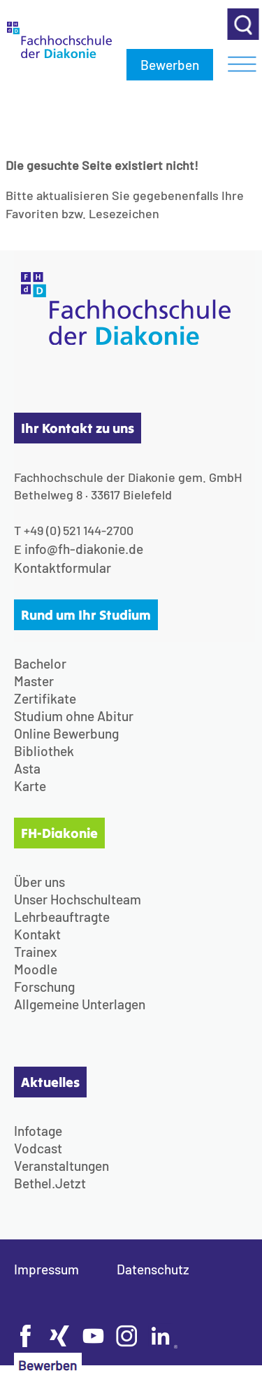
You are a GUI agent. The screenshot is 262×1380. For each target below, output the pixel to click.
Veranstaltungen (61, 1166)
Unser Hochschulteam (77, 899)
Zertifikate (45, 698)
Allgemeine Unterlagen (79, 1004)
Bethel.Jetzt (50, 1183)
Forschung (44, 987)
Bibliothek (44, 751)
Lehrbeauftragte (62, 917)
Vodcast (38, 1148)
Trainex (35, 952)
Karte (30, 786)
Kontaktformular (62, 568)
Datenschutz (153, 1269)
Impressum (46, 1269)
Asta (27, 768)
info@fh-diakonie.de (83, 549)
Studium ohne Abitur (73, 716)
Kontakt (37, 934)
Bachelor (40, 663)
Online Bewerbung (66, 733)
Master (34, 681)
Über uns (39, 882)
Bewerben (169, 65)
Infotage (38, 1131)
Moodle (35, 969)
